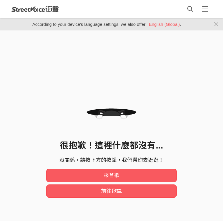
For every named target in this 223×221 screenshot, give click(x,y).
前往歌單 (111, 191)
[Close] (216, 24)
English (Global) (164, 24)
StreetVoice (35, 9)
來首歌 (111, 175)
